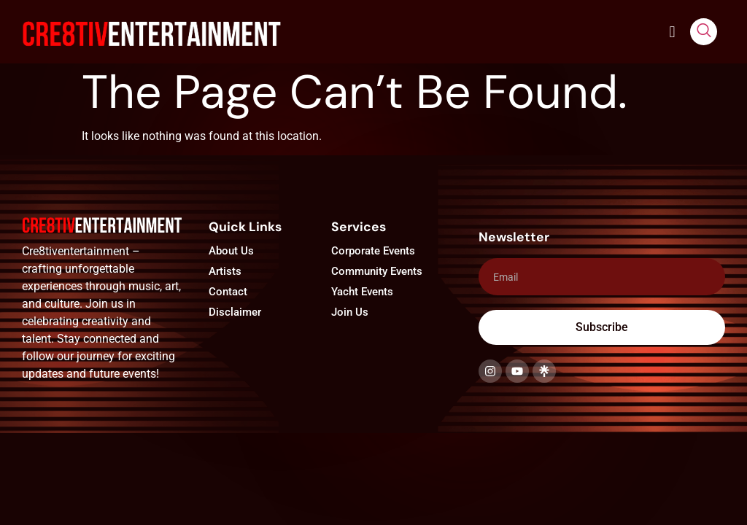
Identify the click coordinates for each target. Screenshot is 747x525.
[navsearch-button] (703, 31)
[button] (672, 31)
